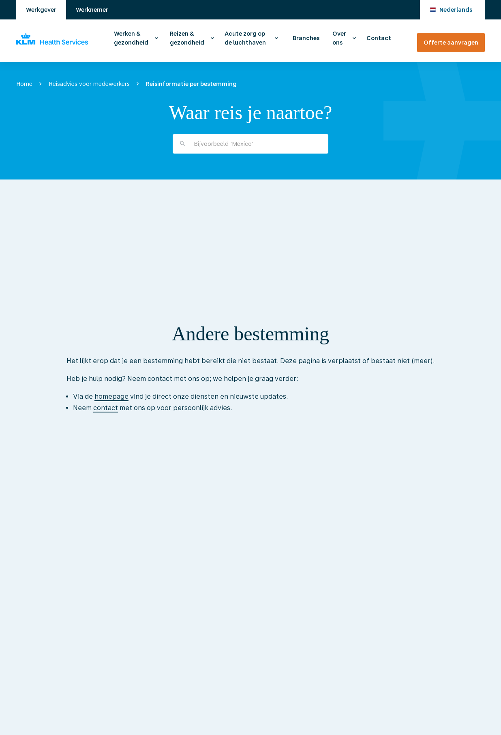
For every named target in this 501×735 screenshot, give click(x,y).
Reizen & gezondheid (187, 38)
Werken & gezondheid (131, 38)
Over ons (339, 38)
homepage (111, 396)
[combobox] (250, 144)
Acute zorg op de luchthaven (245, 38)
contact (105, 408)
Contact (378, 38)
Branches (306, 38)
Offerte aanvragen (451, 42)
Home (24, 84)
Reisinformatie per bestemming (191, 84)
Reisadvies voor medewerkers (89, 84)
